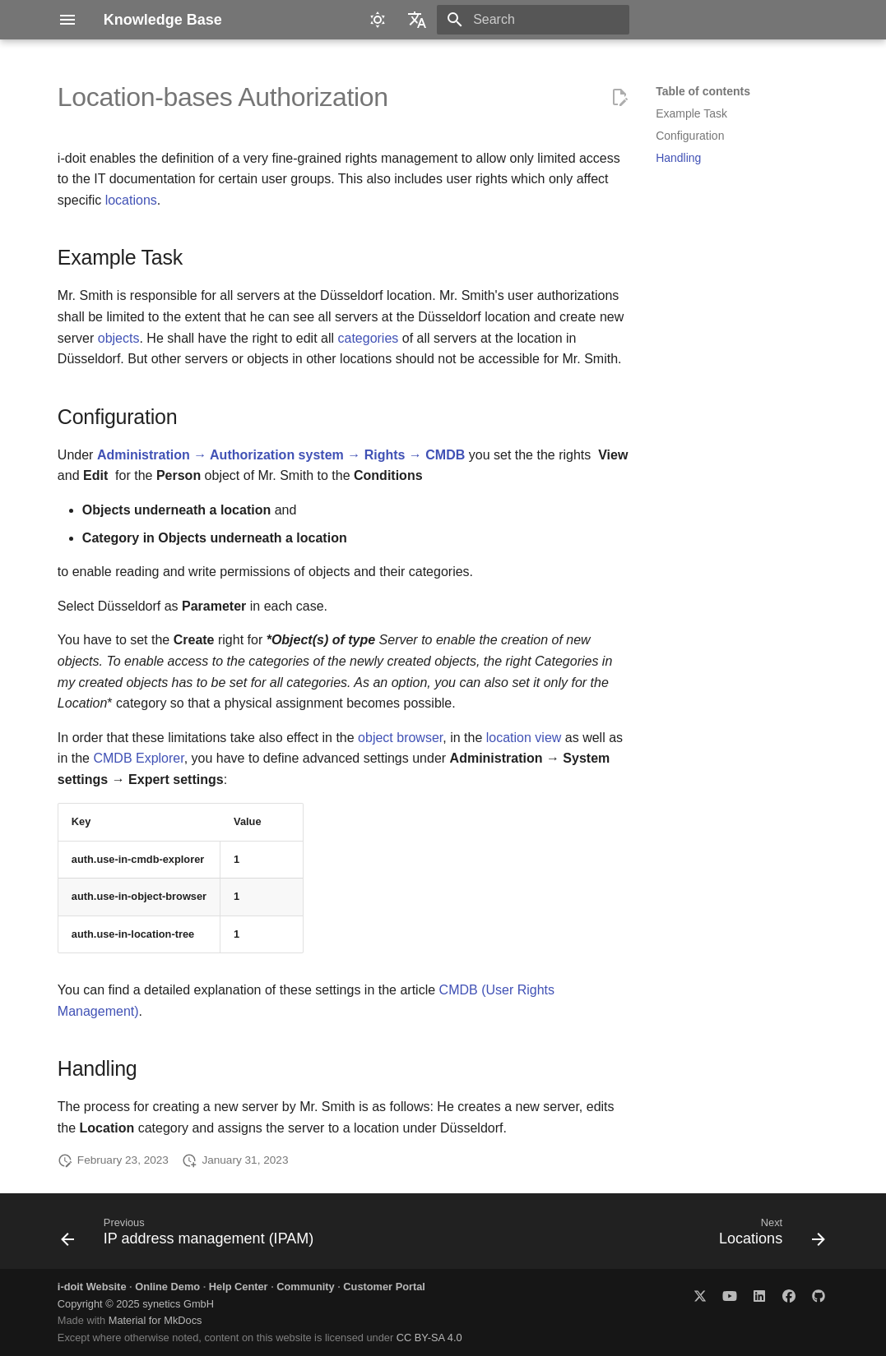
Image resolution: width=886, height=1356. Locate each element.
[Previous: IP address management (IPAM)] (191, 1236)
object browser (400, 738)
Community (305, 1286)
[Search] (533, 20)
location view (524, 738)
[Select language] (417, 19)
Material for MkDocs (155, 1320)
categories (367, 338)
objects (119, 338)
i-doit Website (92, 1286)
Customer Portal (384, 1286)
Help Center (238, 1286)
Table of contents (703, 91)
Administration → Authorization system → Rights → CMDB (281, 455)
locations (131, 200)
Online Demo (167, 1286)
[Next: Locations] (769, 1236)
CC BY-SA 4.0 (429, 1337)
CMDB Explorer (138, 758)
